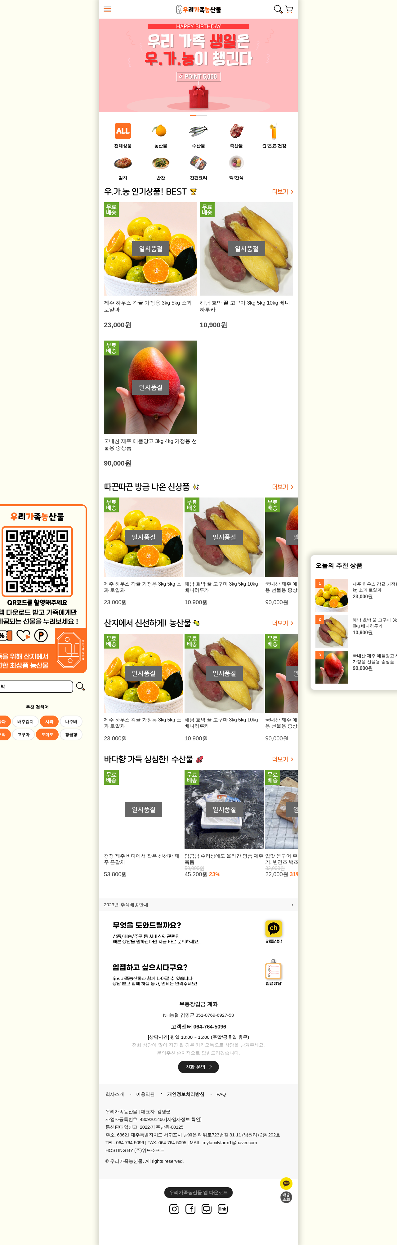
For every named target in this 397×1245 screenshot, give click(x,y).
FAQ (221, 1094)
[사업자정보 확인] (184, 1119)
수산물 (198, 146)
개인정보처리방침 (185, 1094)
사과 (49, 721)
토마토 (47, 734)
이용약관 (145, 1094)
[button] (193, 115)
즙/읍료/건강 (274, 146)
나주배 (71, 721)
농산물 (160, 146)
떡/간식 (236, 178)
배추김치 (25, 721)
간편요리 (198, 178)
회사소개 (114, 1094)
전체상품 (123, 146)
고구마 (23, 734)
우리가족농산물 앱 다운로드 (198, 1192)
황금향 (71, 734)
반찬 (160, 178)
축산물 (236, 146)
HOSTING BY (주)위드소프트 (135, 1150)
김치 (122, 178)
